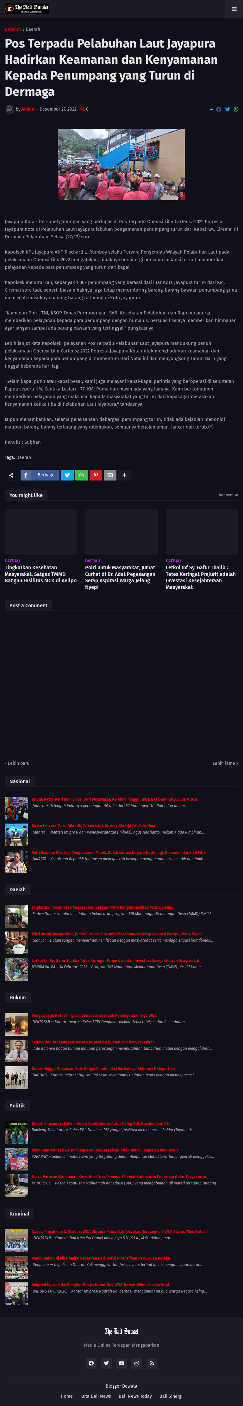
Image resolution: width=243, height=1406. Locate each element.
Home (67, 1396)
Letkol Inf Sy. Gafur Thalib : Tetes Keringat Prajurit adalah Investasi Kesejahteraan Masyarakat (201, 577)
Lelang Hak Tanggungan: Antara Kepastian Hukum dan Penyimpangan (93, 1042)
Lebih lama (224, 763)
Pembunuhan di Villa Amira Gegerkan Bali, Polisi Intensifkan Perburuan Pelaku (101, 1258)
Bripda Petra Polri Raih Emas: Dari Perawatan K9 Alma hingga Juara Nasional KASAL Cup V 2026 (115, 799)
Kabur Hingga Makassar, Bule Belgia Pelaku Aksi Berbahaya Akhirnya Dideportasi (103, 1069)
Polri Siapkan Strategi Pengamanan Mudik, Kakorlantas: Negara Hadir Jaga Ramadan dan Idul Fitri (118, 852)
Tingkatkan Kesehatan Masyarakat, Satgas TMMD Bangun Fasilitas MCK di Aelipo (41, 574)
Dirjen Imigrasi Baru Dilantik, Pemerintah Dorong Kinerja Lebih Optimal (94, 826)
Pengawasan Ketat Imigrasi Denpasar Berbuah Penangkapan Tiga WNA (94, 1015)
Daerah (33, 29)
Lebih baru (18, 763)
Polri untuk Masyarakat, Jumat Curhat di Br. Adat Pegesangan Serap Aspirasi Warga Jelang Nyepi (120, 577)
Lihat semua (226, 495)
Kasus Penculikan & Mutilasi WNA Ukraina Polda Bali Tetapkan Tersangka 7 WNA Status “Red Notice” (120, 1231)
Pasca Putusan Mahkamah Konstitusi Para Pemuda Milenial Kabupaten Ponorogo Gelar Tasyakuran (119, 1177)
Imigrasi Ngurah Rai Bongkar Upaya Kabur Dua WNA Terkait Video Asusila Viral (100, 1285)
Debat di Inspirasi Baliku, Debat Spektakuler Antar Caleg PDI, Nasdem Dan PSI (101, 1123)
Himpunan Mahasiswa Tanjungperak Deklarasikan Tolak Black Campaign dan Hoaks (105, 1150)
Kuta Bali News (95, 1396)
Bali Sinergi (171, 1396)
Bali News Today (135, 1396)
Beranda (13, 29)
